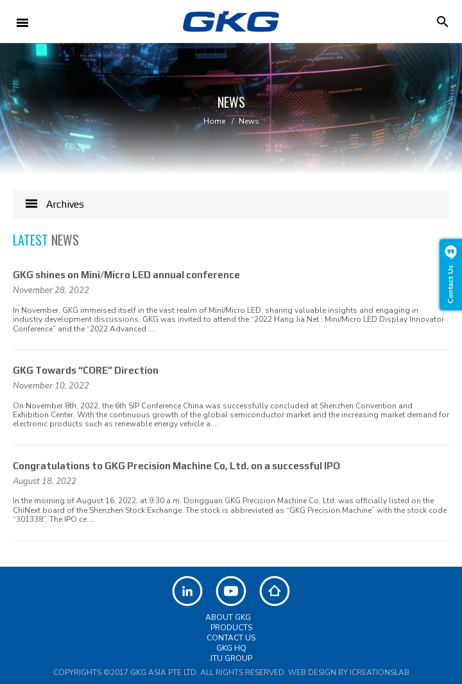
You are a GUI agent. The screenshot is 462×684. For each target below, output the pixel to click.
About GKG (228, 617)
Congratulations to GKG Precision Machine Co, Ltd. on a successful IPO (176, 465)
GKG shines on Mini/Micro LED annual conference (126, 274)
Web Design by (348, 672)
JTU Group (231, 658)
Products (231, 627)
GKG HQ (231, 648)
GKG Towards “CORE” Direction (85, 370)
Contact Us (231, 638)
